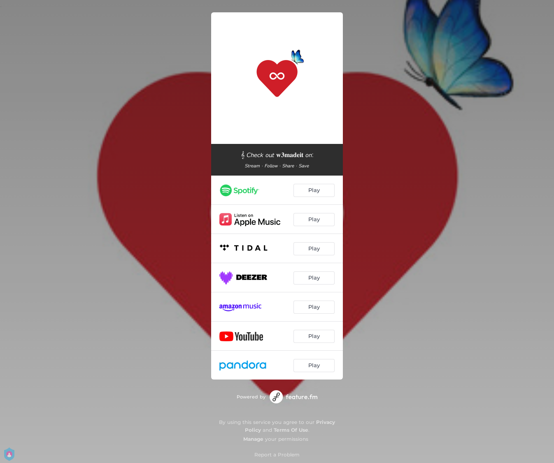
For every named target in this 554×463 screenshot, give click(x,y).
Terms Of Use (291, 430)
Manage (253, 439)
